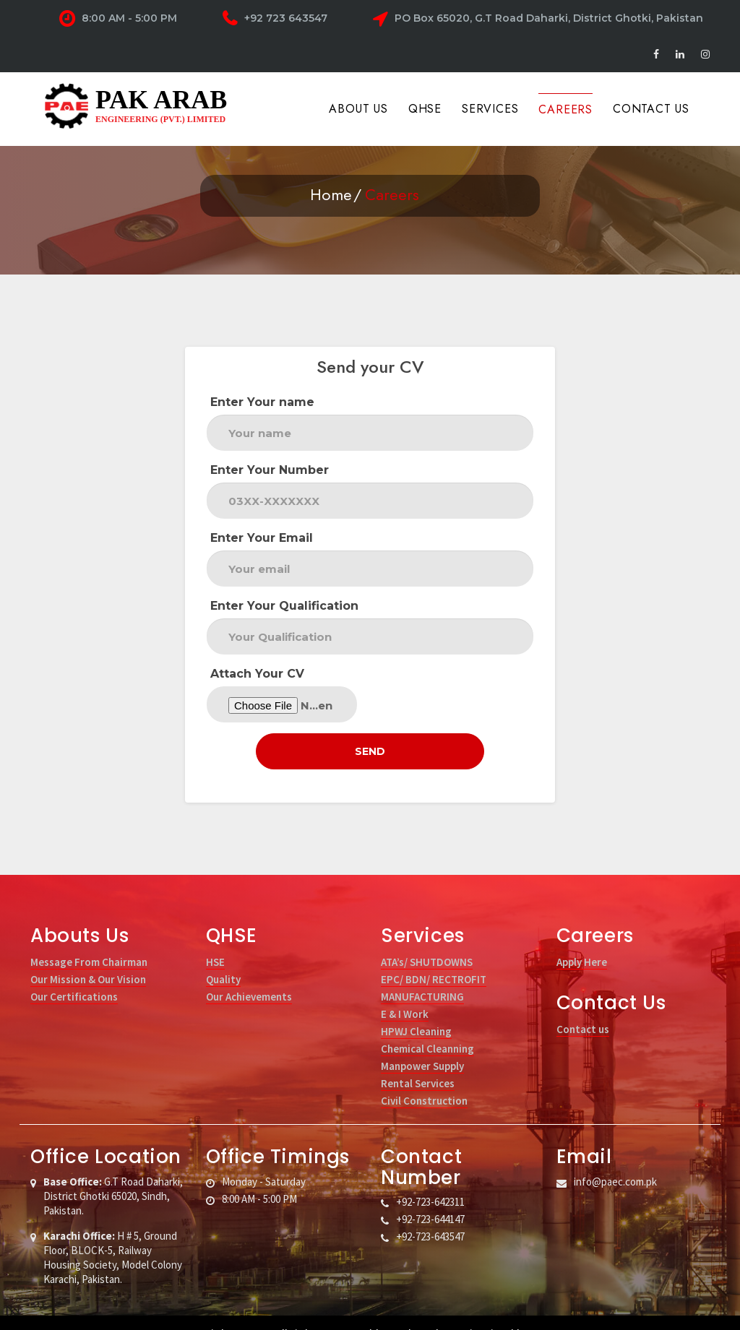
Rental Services (418, 1061)
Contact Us (651, 108)
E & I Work (405, 991)
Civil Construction (424, 1078)
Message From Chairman (88, 939)
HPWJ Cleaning (416, 1009)
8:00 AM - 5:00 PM (118, 19)
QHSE (425, 108)
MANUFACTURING (422, 974)
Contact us (582, 1007)
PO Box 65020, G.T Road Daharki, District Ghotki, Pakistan (538, 19)
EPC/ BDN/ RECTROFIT (433, 957)
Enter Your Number (269, 470)
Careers (565, 109)
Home (331, 194)
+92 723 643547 (275, 19)
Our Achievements (249, 974)
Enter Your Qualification (284, 606)
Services (490, 108)
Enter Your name (262, 402)
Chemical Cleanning (427, 1026)
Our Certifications (74, 974)
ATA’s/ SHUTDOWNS (427, 939)
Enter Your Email (261, 538)
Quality (223, 957)
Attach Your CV (257, 674)
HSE (215, 939)
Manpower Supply (422, 1043)
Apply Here (581, 939)
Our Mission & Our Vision (88, 957)
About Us (358, 108)
